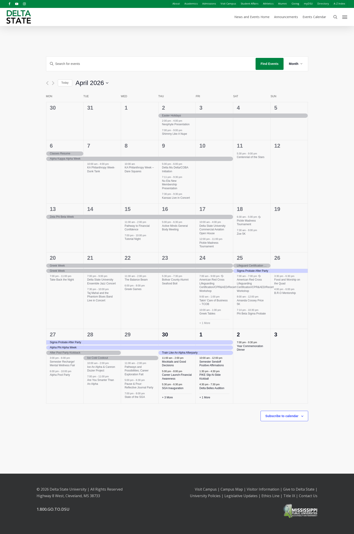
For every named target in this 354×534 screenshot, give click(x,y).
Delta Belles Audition (211, 388)
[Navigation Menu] (345, 17)
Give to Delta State (298, 489)
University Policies (205, 495)
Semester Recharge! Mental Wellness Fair (62, 363)
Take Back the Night (62, 279)
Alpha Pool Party (60, 374)
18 (240, 209)
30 (165, 334)
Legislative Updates (241, 495)
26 (277, 258)
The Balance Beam (136, 279)
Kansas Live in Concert (176, 197)
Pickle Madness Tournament (208, 244)
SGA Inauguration (173, 388)
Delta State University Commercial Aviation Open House (212, 229)
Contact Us (308, 495)
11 (240, 146)
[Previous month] (47, 83)
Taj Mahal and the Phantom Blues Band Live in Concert (100, 296)
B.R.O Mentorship (285, 293)
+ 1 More (204, 323)
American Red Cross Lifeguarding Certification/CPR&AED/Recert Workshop (217, 285)
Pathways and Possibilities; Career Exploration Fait (137, 370)
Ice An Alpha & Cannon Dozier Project (101, 368)
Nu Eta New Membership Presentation (169, 184)
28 (90, 334)
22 (128, 258)
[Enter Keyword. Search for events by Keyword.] (151, 64)
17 (202, 209)
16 (165, 209)
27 (53, 334)
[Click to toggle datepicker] (92, 82)
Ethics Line (270, 495)
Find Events (269, 64)
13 (53, 209)
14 (90, 209)
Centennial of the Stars (250, 157)
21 (90, 258)
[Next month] (53, 83)
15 (128, 209)
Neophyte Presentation (176, 124)
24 (202, 258)
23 (165, 258)
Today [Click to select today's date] (65, 82)
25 (240, 258)
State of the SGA (135, 397)
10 (202, 146)
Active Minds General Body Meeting (175, 227)
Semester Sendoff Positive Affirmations (211, 363)
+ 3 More (167, 397)
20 (53, 258)
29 (128, 334)
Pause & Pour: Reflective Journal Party (139, 385)
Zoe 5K (241, 233)
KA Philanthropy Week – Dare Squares (139, 169)
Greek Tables (207, 313)
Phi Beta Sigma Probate (251, 313)
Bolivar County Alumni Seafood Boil (175, 281)
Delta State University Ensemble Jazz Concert (101, 281)
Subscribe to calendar (281, 416)
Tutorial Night (133, 239)
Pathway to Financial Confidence (137, 227)
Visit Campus (206, 489)
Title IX (289, 495)
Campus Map (232, 489)
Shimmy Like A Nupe (174, 133)
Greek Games (133, 289)
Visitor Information (263, 489)
